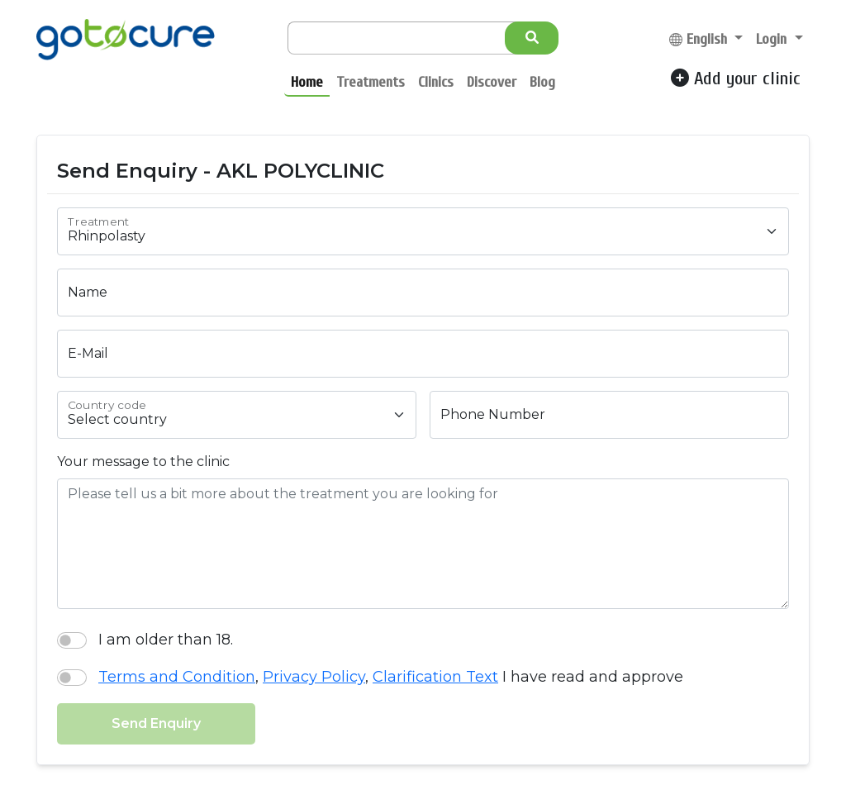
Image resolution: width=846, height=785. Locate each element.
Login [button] (773, 39)
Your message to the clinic (143, 461)
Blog (542, 82)
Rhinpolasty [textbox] (106, 236)
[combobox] (423, 231)
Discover (491, 82)
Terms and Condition (176, 677)
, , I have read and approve (390, 675)
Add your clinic (736, 78)
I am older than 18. (165, 637)
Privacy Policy (314, 677)
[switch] (72, 640)
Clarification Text (435, 677)
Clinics (436, 82)
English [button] (700, 39)
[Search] (409, 38)
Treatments (370, 82)
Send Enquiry (156, 723)
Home (307, 82)
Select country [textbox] (117, 419)
